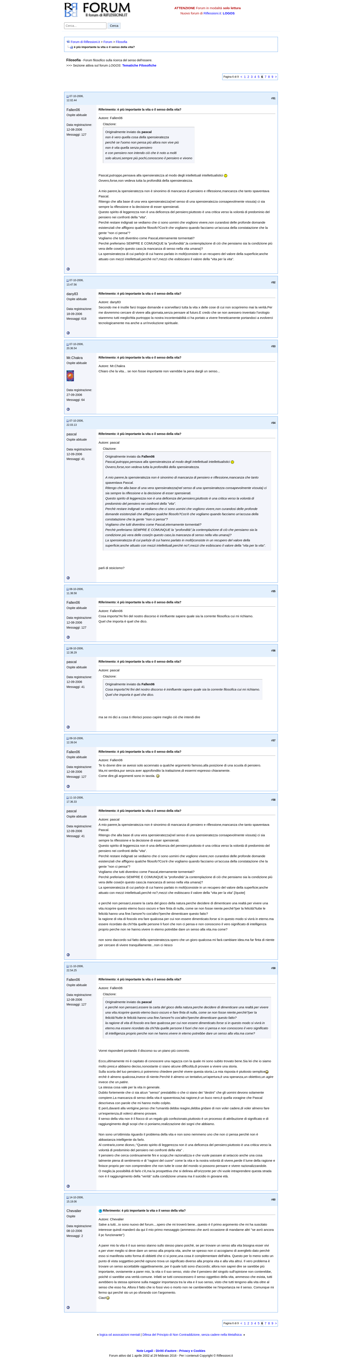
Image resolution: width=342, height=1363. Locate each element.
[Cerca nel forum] (85, 25)
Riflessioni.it (212, 13)
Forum (107, 42)
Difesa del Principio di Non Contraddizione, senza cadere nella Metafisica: (192, 1334)
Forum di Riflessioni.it (85, 42)
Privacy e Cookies (192, 1351)
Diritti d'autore (166, 1351)
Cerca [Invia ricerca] (114, 25)
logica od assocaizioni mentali (120, 1334)
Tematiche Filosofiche (139, 65)
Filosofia (121, 42)
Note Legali (145, 1351)
